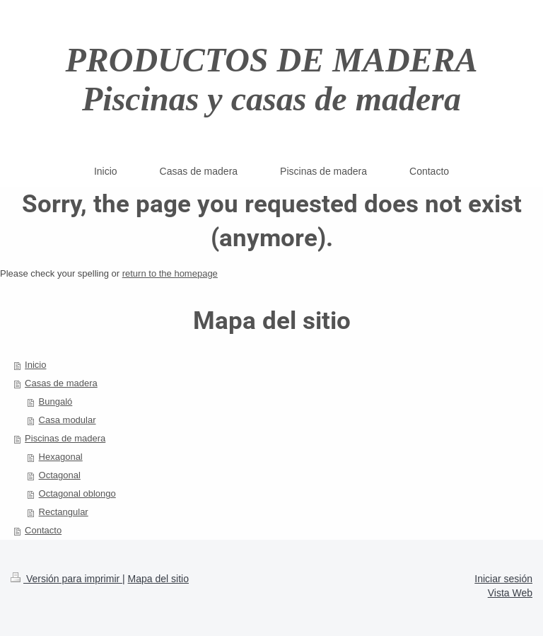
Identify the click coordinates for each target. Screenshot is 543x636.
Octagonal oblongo (77, 493)
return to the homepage (170, 273)
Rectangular (63, 512)
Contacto (43, 530)
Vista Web (510, 593)
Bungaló (56, 401)
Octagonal (60, 475)
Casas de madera (61, 383)
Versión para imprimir (66, 578)
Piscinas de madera (65, 438)
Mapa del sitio (158, 578)
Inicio (35, 364)
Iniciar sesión (503, 578)
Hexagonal (61, 456)
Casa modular (67, 420)
